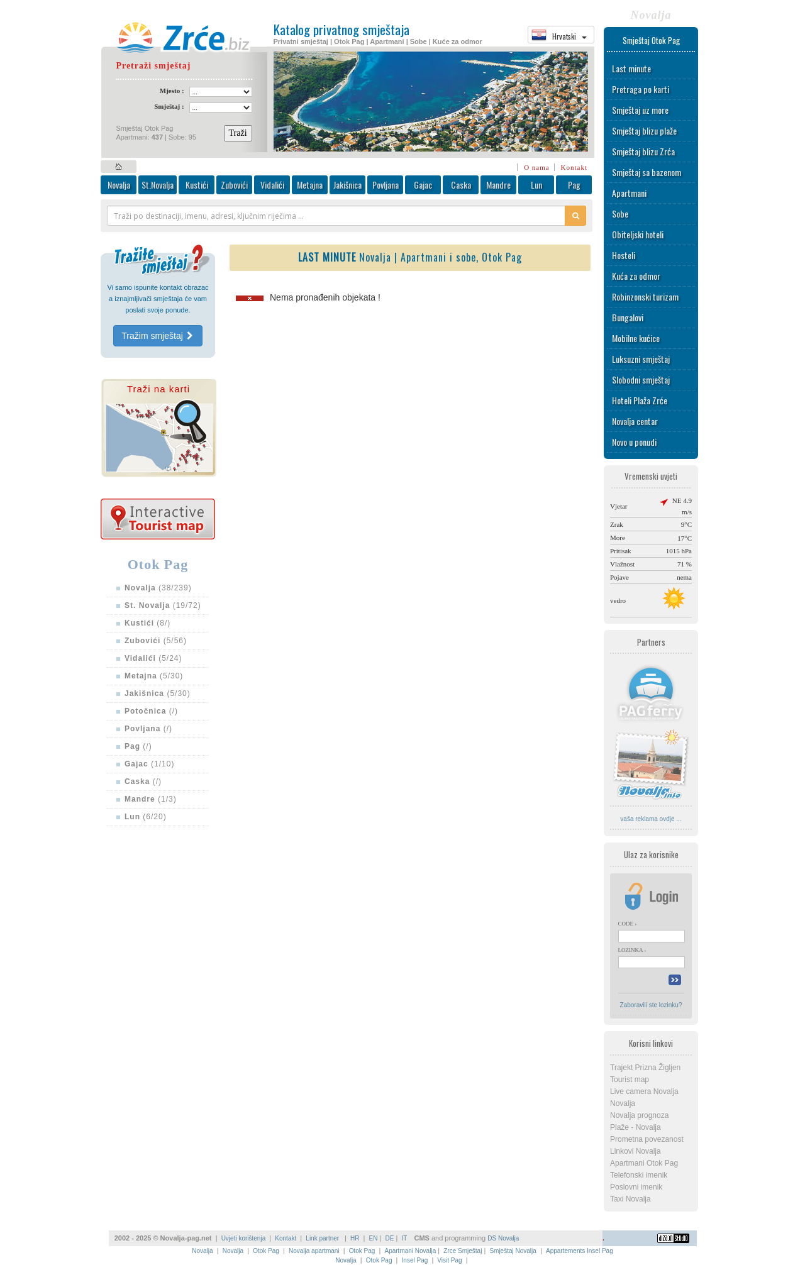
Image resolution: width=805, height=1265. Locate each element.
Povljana (385, 184)
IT (404, 1238)
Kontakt (574, 167)
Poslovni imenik (636, 1187)
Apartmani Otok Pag (644, 1163)
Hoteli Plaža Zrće (639, 400)
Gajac (423, 184)
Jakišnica (347, 184)
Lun (536, 184)
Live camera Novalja (644, 1091)
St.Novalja (158, 184)
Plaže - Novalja (635, 1127)
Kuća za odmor (636, 275)
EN (373, 1238)
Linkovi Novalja (635, 1151)
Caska (461, 184)
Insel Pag (415, 1260)
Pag (574, 184)
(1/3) (151, 799)
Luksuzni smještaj (641, 358)
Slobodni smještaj (641, 379)
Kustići (197, 184)
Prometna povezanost (647, 1139)
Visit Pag (449, 1260)
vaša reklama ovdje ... (650, 818)
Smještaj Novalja (512, 1250)
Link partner (323, 1238)
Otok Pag (266, 1250)
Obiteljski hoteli (637, 234)
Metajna (310, 184)
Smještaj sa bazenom (646, 172)
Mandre (498, 184)
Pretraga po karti (640, 89)
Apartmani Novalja (410, 1250)
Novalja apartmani (314, 1250)
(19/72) (163, 605)
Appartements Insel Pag (579, 1250)
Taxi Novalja (630, 1199)
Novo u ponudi (634, 441)
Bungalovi (627, 317)
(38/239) (158, 587)
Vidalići (272, 184)
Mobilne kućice (636, 338)
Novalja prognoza (639, 1115)
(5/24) (153, 658)
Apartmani (629, 192)
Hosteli (623, 255)
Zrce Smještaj (462, 1250)
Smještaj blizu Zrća (643, 151)
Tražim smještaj (157, 336)
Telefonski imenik (638, 1175)
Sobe (620, 213)
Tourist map (629, 1079)
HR (354, 1238)
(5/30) (154, 675)
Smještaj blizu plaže (644, 130)
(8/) (147, 623)
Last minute (631, 68)
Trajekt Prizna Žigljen (645, 1067)
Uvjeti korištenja (243, 1238)
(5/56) (156, 640)
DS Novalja (503, 1238)
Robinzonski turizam (645, 296)
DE (390, 1238)
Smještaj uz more (640, 109)
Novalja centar (635, 421)
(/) (151, 711)
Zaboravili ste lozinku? (651, 1005)
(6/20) (146, 816)
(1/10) (149, 764)
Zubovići (234, 184)
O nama (537, 167)
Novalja (119, 184)
